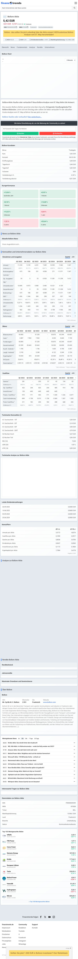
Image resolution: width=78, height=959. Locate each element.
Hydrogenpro (11, 890)
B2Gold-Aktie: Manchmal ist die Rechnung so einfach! (25, 778)
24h (26, 739)
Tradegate (28, 24)
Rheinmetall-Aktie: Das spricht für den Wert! (22, 760)
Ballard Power (12, 877)
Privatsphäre (6, 941)
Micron (9, 896)
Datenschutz (6, 937)
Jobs (4, 944)
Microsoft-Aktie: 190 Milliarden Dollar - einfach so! (24, 757)
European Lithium (13, 865)
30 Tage (36, 739)
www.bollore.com (49, 702)
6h (19, 739)
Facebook (22, 937)
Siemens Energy (12, 853)
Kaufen (21, 133)
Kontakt (35, 928)
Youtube (22, 931)
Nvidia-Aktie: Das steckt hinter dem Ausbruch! (22, 743)
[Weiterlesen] (74, 743)
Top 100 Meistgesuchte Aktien (40, 902)
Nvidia (9, 859)
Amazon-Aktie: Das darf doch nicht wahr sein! (22, 750)
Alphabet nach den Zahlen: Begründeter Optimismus (25, 775)
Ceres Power (11, 847)
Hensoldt (10, 883)
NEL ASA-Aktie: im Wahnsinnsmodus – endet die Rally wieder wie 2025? (31, 746)
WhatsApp (22, 944)
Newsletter (6, 947)
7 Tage (31, 739)
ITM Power (10, 841)
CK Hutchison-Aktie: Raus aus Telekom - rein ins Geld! (25, 764)
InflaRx (9, 835)
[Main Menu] (76, 3)
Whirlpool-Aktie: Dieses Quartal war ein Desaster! (24, 782)
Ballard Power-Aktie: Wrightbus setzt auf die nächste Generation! (29, 753)
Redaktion (22, 928)
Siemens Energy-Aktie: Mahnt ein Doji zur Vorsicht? (24, 771)
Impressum (6, 928)
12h (22, 739)
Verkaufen (58, 133)
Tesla (9, 871)
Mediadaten (6, 931)
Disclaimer (6, 934)
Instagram (22, 941)
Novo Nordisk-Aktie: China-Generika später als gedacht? (26, 768)
